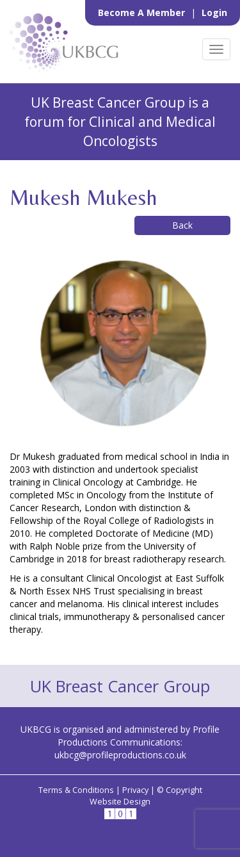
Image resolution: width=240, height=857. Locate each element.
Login (214, 12)
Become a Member (143, 12)
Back (182, 225)
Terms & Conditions (76, 790)
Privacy (135, 790)
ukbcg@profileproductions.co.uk (120, 755)
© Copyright (179, 790)
